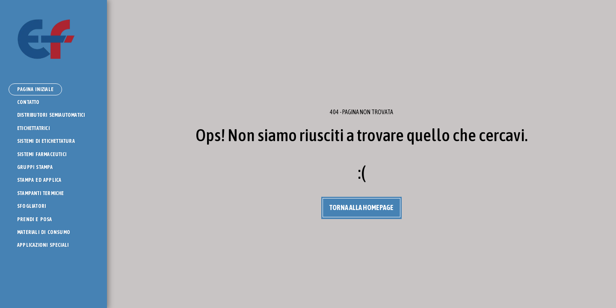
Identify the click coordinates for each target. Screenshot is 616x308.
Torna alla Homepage (361, 207)
